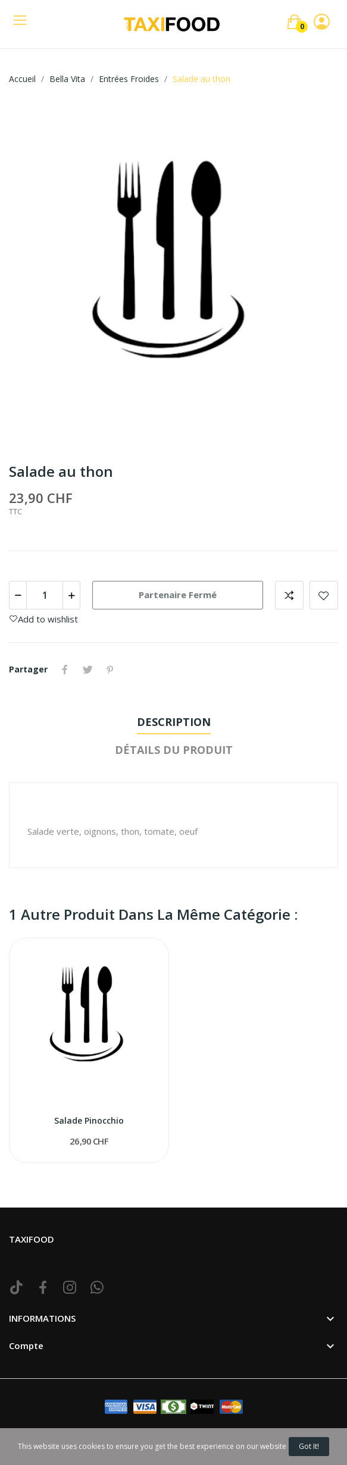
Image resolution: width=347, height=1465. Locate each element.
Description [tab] (174, 722)
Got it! (309, 1446)
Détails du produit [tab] (174, 750)
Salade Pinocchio (89, 1120)
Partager (65, 669)
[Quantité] (44, 595)
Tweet (87, 669)
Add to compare (289, 595)
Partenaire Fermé (178, 595)
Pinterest (110, 669)
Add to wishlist (324, 595)
